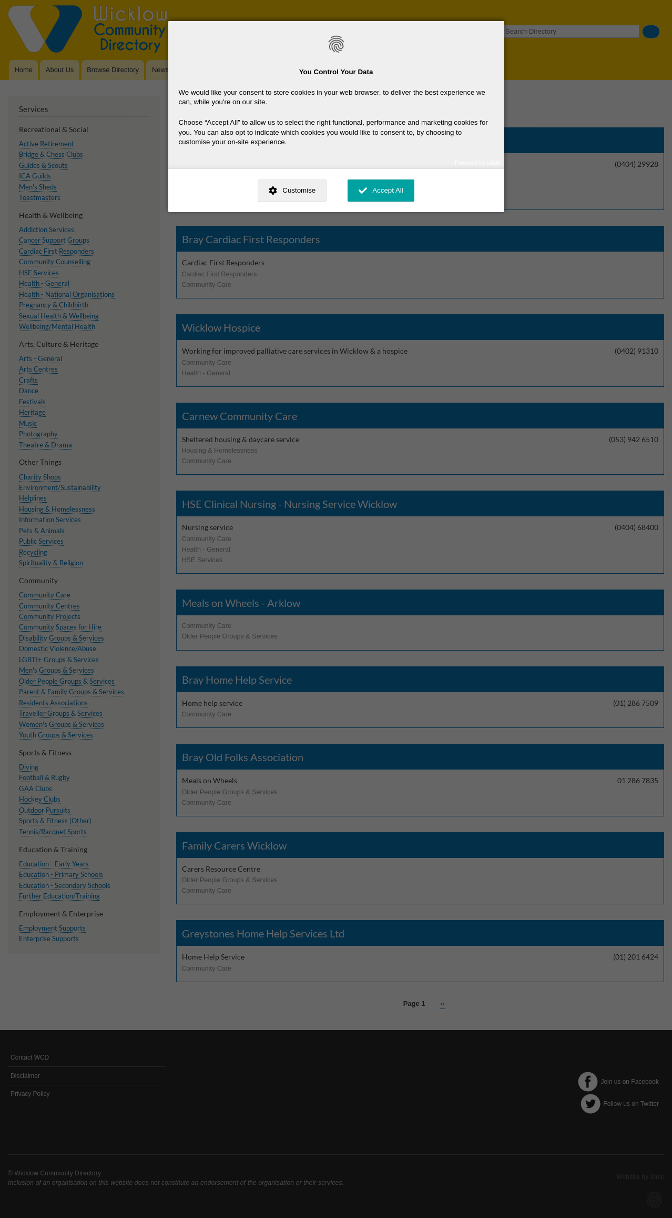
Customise (298, 190)
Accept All (387, 190)
